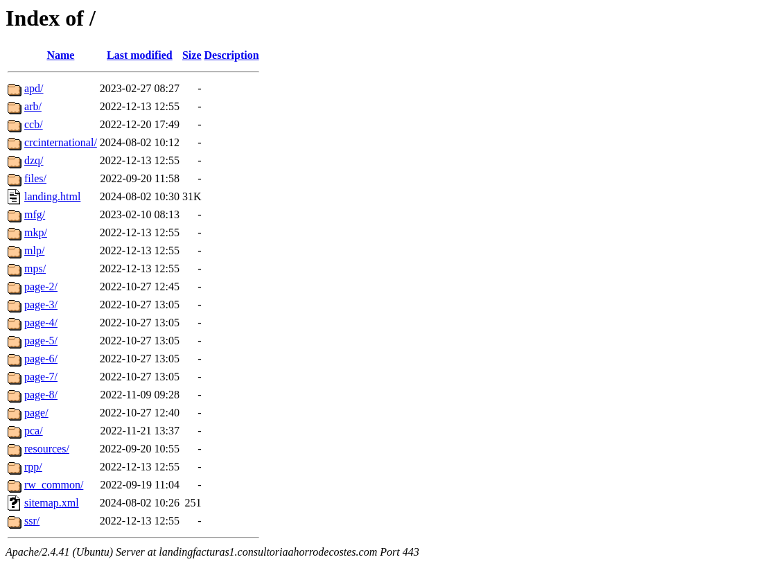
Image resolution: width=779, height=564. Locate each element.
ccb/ (33, 124)
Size (192, 55)
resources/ (46, 449)
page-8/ (41, 394)
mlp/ (34, 250)
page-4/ (41, 322)
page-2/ (41, 286)
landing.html (52, 196)
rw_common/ (53, 485)
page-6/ (41, 358)
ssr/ (32, 521)
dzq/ (34, 160)
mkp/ (35, 232)
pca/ (33, 431)
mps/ (35, 268)
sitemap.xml (51, 503)
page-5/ (41, 340)
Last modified (140, 55)
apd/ (34, 88)
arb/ (33, 106)
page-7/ (41, 376)
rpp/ (33, 467)
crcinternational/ (60, 142)
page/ (36, 412)
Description (231, 55)
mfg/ (34, 214)
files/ (35, 178)
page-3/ (41, 304)
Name (60, 55)
